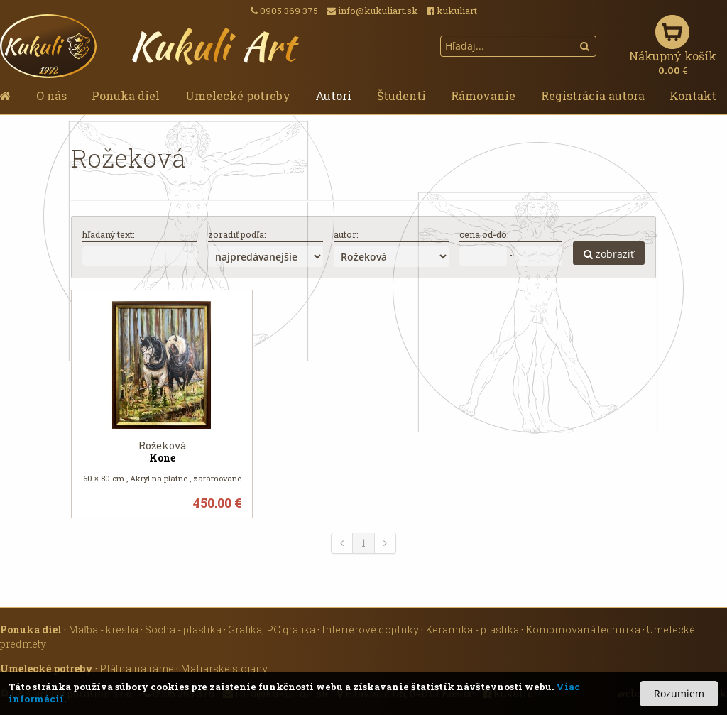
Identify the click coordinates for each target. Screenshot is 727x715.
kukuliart (452, 10)
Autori (333, 95)
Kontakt (692, 95)
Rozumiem (679, 693)
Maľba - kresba (103, 629)
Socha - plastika (183, 629)
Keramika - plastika (472, 629)
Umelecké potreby (237, 95)
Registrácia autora (593, 95)
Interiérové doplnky (370, 629)
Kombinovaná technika (582, 629)
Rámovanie (483, 95)
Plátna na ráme (136, 668)
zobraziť (609, 254)
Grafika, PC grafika (271, 629)
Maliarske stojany (224, 668)
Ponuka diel (126, 95)
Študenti (401, 95)
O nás (51, 95)
